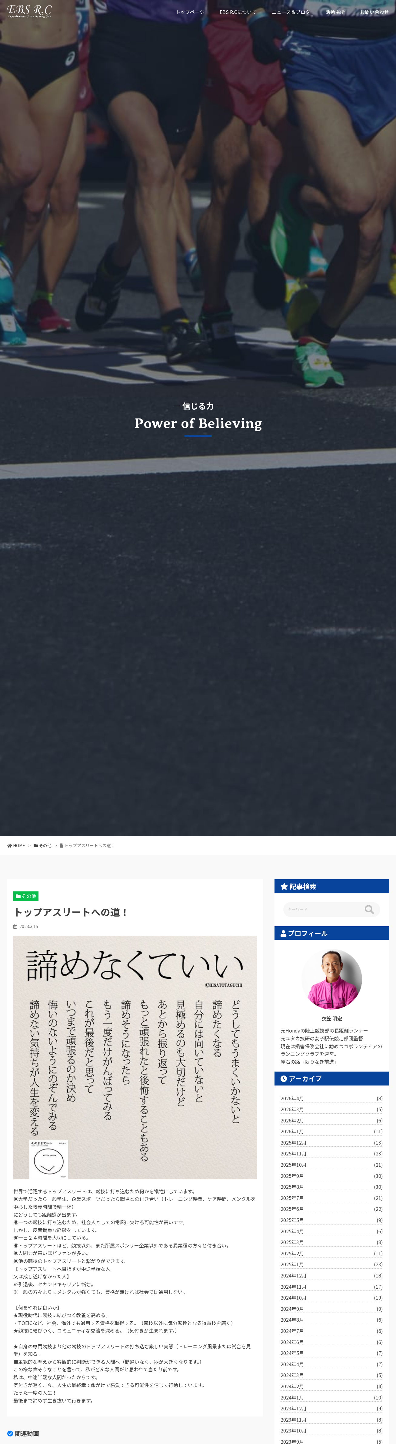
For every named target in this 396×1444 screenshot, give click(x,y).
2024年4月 (332, 1364)
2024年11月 (332, 1287)
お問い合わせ (374, 11)
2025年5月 (332, 1220)
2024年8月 (332, 1320)
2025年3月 (332, 1242)
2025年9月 (332, 1176)
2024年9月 (332, 1309)
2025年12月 (332, 1143)
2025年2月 (332, 1253)
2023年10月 (332, 1431)
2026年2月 (332, 1121)
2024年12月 (332, 1276)
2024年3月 (332, 1375)
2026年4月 (332, 1098)
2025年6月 (332, 1209)
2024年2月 (332, 1386)
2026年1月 (332, 1131)
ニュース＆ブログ (291, 11)
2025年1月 (332, 1264)
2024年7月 (332, 1331)
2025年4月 (332, 1231)
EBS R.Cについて (238, 11)
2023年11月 (332, 1420)
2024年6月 (332, 1342)
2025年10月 (332, 1165)
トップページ (190, 11)
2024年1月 (332, 1398)
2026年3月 (332, 1109)
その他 (29, 896)
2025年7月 (332, 1198)
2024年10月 (332, 1298)
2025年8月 (332, 1187)
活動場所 (335, 11)
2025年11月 (332, 1154)
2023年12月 (332, 1409)
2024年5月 (332, 1353)
